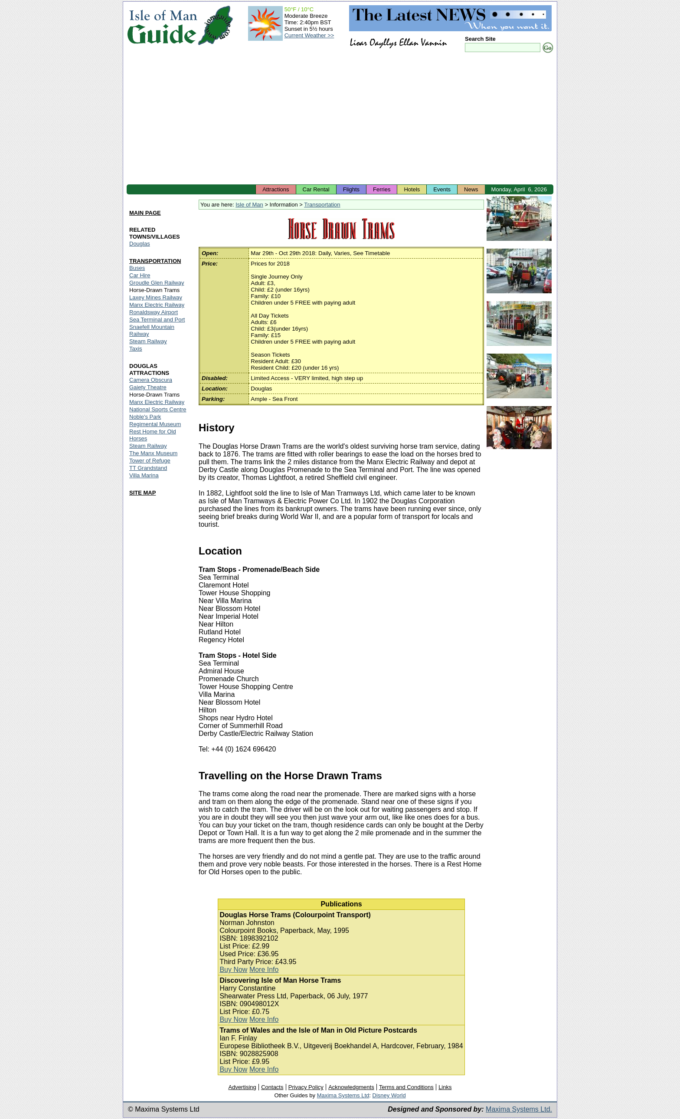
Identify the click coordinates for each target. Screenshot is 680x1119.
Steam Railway (148, 341)
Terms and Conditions (406, 1087)
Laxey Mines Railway (155, 297)
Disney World (389, 1095)
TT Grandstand (148, 468)
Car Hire (139, 275)
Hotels (412, 189)
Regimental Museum (155, 424)
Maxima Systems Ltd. (519, 1109)
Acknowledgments (351, 1087)
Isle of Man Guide (162, 25)
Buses (137, 268)
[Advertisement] (340, 119)
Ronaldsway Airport (153, 312)
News (471, 189)
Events (442, 189)
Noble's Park (145, 416)
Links (444, 1087)
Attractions (275, 189)
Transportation (322, 204)
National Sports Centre (157, 409)
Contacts (272, 1087)
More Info (264, 969)
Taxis (135, 348)
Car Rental (316, 189)
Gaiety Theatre (148, 387)
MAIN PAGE (145, 213)
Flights (351, 189)
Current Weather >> (309, 35)
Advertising (242, 1087)
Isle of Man (249, 204)
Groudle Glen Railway (156, 282)
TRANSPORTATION (155, 261)
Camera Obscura (150, 380)
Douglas (139, 243)
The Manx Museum (153, 453)
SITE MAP (142, 492)
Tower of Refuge (149, 460)
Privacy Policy (306, 1087)
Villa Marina (144, 475)
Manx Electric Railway (156, 305)
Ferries (381, 189)
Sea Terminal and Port (157, 319)
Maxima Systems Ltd (343, 1095)
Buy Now (233, 969)
